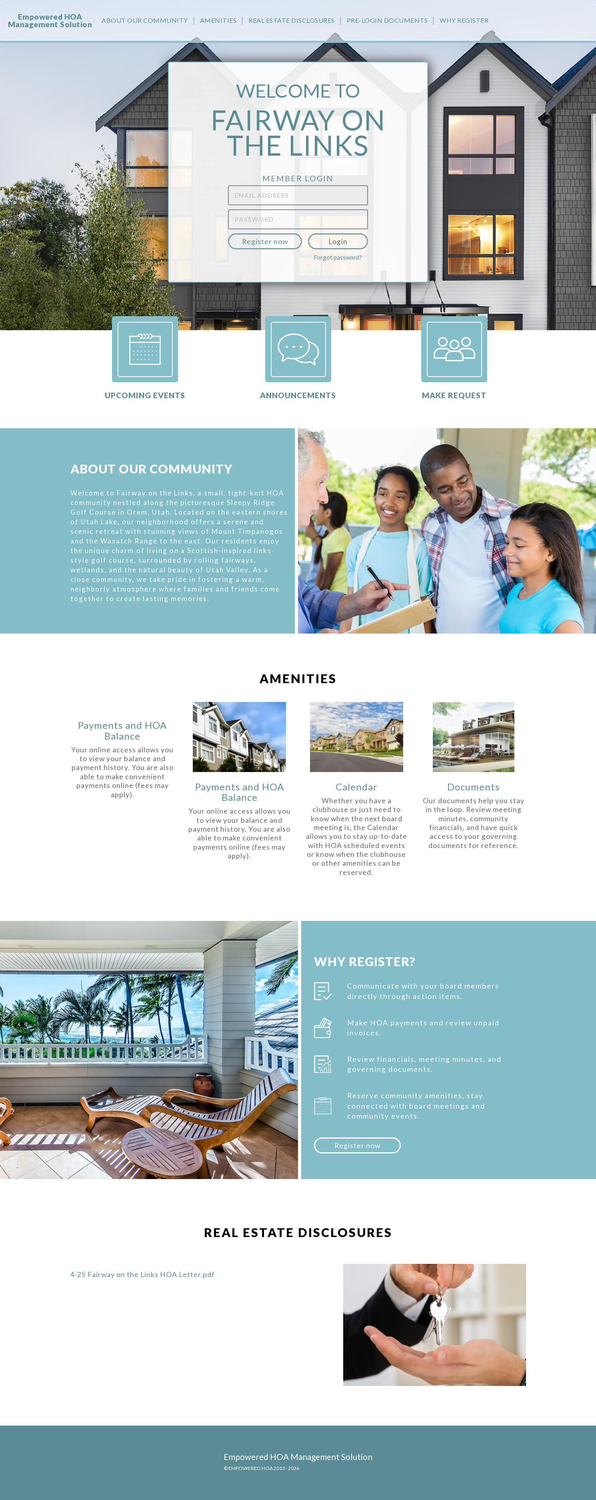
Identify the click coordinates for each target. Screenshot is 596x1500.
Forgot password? (338, 257)
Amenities (218, 20)
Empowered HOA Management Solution (50, 20)
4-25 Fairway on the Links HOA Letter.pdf (142, 1274)
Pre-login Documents (387, 20)
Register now (265, 241)
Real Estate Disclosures (291, 20)
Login (338, 241)
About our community (145, 20)
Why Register (464, 20)
